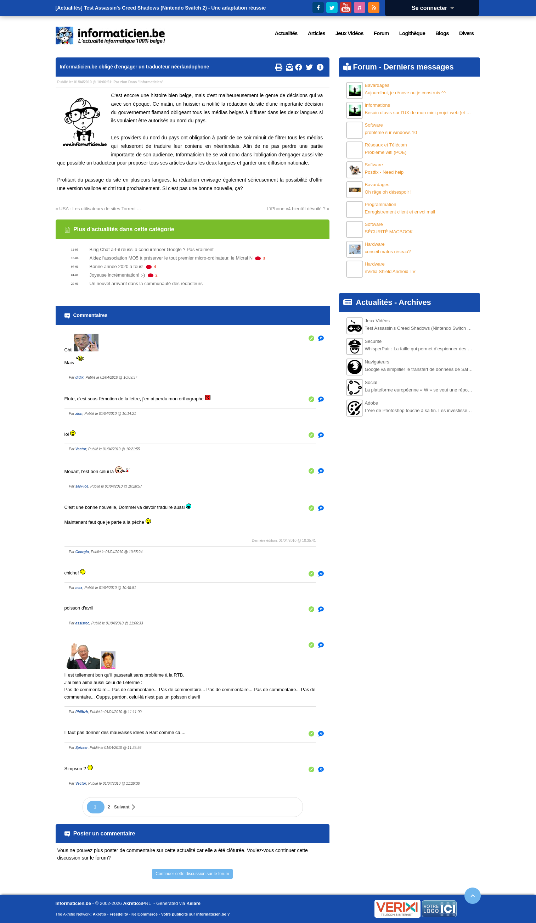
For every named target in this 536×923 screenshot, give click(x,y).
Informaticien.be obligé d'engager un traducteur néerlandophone (134, 66)
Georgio (82, 552)
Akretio (131, 903)
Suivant (121, 807)
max (79, 588)
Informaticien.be (73, 903)
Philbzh (81, 712)
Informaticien (151, 82)
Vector (80, 449)
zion (123, 82)
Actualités (374, 302)
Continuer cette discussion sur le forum (192, 873)
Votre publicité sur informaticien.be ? (195, 914)
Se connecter (435, 8)
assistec (82, 623)
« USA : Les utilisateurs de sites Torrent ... (98, 208)
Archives (415, 302)
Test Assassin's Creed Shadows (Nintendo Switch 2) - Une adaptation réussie (175, 8)
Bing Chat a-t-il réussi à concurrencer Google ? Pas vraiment (152, 249)
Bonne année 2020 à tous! (117, 266)
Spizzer (81, 748)
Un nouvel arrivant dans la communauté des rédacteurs (146, 283)
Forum (365, 66)
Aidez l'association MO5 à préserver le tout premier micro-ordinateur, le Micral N (171, 258)
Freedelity (118, 914)
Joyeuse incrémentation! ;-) (117, 275)
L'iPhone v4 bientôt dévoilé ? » (298, 208)
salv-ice (82, 486)
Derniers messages (418, 66)
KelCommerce (144, 914)
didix (79, 377)
